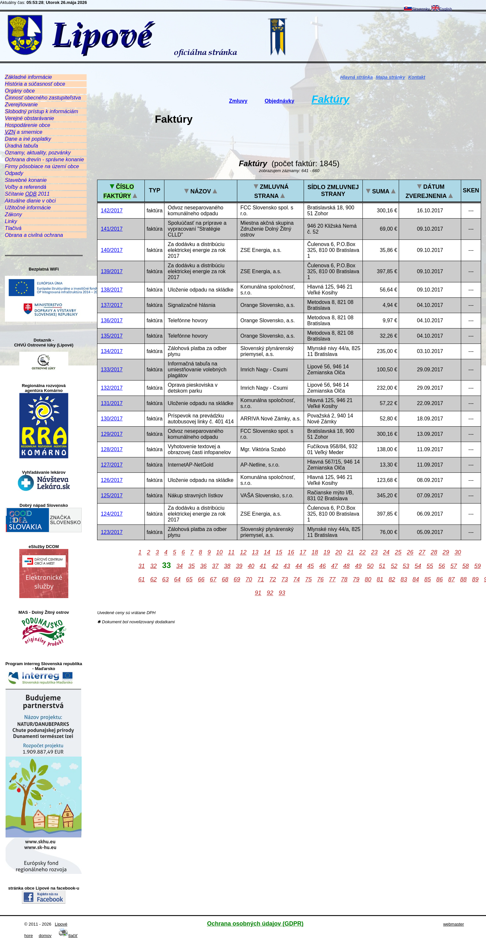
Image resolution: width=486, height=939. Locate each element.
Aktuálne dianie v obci (30, 201)
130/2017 (112, 418)
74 (296, 579)
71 (261, 579)
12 (243, 552)
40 (251, 566)
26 (410, 552)
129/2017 (112, 434)
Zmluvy (238, 101)
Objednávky (279, 101)
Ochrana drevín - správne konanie (44, 159)
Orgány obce (20, 91)
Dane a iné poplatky (28, 139)
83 (403, 579)
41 (263, 566)
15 (279, 552)
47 (334, 566)
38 (227, 566)
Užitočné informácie (28, 207)
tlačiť (68, 935)
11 (231, 552)
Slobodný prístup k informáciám (41, 111)
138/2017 (112, 289)
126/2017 (112, 480)
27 (422, 552)
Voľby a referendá (25, 187)
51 (382, 566)
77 (332, 579)
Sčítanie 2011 (27, 194)
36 (203, 566)
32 (153, 566)
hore (28, 935)
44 (298, 566)
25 (398, 552)
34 (179, 566)
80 (368, 579)
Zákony (13, 214)
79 (356, 579)
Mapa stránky (390, 77)
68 (225, 579)
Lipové (61, 924)
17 (302, 552)
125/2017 (112, 495)
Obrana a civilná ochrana (34, 235)
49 (358, 566)
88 (463, 579)
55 (430, 566)
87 (451, 579)
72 (272, 579)
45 (310, 566)
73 (284, 579)
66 (201, 579)
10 (219, 552)
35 (191, 566)
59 (477, 566)
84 (415, 579)
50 (370, 566)
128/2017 (112, 449)
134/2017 (112, 351)
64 (177, 579)
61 (141, 579)
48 (346, 566)
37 (215, 566)
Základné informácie (28, 77)
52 (394, 566)
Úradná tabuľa (21, 146)
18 (314, 552)
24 (386, 552)
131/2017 (112, 403)
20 (338, 552)
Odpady (14, 173)
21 (350, 552)
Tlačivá (13, 228)
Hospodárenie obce (27, 125)
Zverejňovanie (21, 104)
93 (282, 593)
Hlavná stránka (356, 77)
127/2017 (112, 465)
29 (446, 552)
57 (453, 566)
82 (392, 579)
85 (427, 579)
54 (418, 566)
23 (374, 552)
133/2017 (112, 369)
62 (153, 579)
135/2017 (112, 336)
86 (439, 579)
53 (406, 566)
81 (380, 579)
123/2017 (112, 532)
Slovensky (417, 9)
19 (326, 552)
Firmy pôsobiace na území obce (42, 166)
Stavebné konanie (26, 180)
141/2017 (112, 229)
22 (362, 552)
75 (308, 579)
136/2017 (112, 320)
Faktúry (330, 99)
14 (267, 552)
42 (275, 566)
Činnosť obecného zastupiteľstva (43, 97)
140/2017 (112, 250)
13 (255, 552)
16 (291, 552)
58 (465, 566)
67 (213, 579)
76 (320, 579)
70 (248, 579)
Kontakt (416, 77)
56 (442, 566)
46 (322, 566)
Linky (11, 221)
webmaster (453, 924)
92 (270, 593)
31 (141, 566)
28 (434, 552)
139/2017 (112, 271)
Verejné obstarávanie (29, 118)
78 (344, 579)
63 (165, 579)
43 (286, 566)
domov (45, 935)
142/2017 (112, 210)
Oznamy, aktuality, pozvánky (38, 152)
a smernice (23, 132)
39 (239, 566)
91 (258, 593)
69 (237, 579)
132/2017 (112, 388)
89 (475, 579)
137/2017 (112, 305)
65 (189, 579)
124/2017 (112, 514)
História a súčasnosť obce (35, 84)
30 (458, 552)
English (441, 9)
